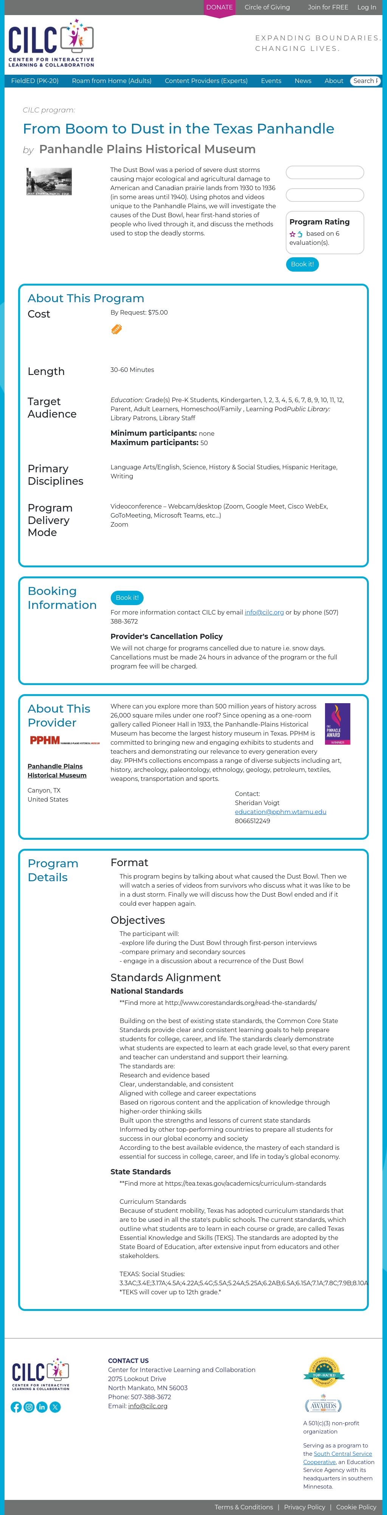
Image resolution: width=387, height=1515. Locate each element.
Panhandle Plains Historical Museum (147, 149)
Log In (367, 7)
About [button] (334, 81)
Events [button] (271, 81)
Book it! (302, 264)
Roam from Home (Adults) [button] (112, 81)
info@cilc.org (264, 612)
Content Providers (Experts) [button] (206, 81)
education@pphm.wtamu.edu (281, 812)
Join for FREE (328, 7)
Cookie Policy (356, 1507)
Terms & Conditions (244, 1507)
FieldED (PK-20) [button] (35, 81)
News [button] (303, 81)
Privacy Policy (304, 1507)
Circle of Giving (267, 7)
